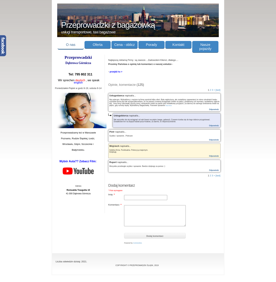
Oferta (98, 45)
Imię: (111, 194)
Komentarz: (114, 204)
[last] (218, 90)
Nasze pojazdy (205, 47)
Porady (151, 45)
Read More (168, 105)
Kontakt (178, 45)
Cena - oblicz (124, 45)
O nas (70, 45)
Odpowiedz (214, 109)
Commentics (137, 243)
